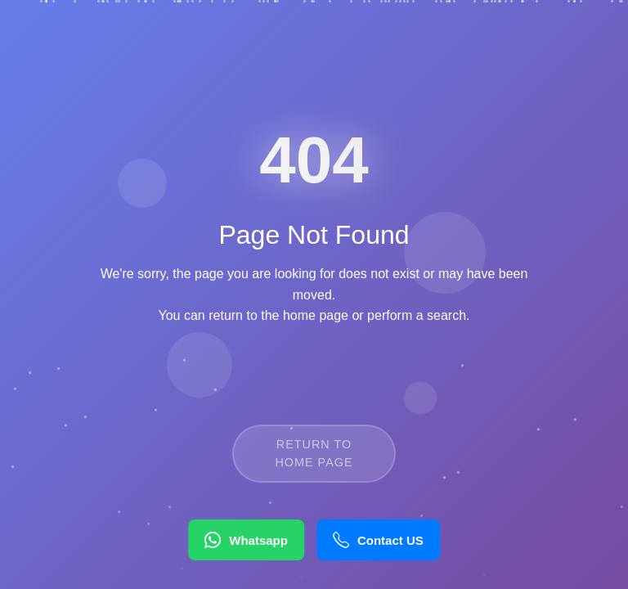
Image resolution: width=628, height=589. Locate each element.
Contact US (378, 539)
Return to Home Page (313, 463)
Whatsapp (246, 539)
